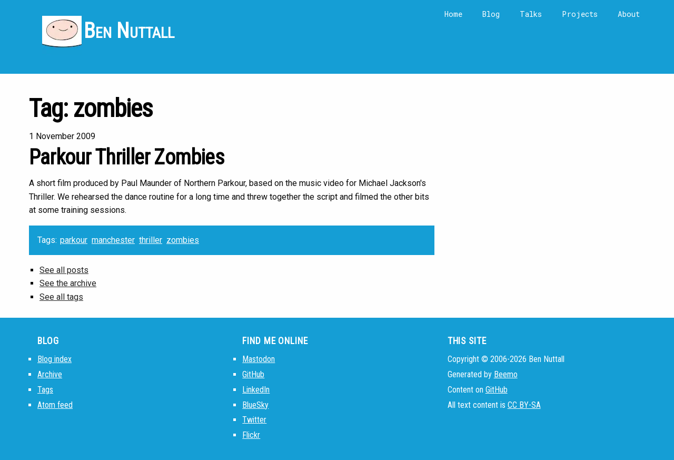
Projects (580, 14)
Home (453, 14)
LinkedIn (256, 390)
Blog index (54, 359)
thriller (150, 240)
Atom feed (55, 405)
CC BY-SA (524, 405)
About (629, 14)
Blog (491, 14)
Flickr (251, 435)
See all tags (61, 297)
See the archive (67, 283)
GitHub (253, 374)
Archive (49, 374)
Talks (531, 14)
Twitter (254, 420)
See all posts (63, 270)
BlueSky (255, 405)
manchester (113, 240)
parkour (73, 240)
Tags (45, 390)
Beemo (506, 374)
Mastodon (258, 359)
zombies (182, 240)
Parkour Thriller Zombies (126, 157)
